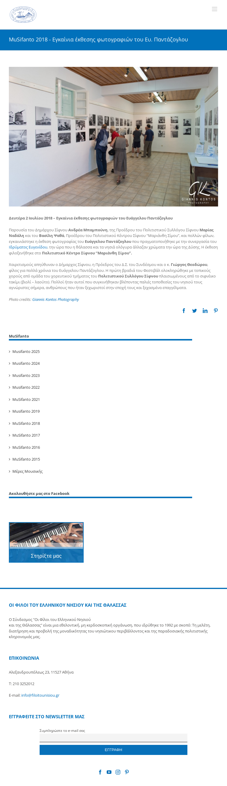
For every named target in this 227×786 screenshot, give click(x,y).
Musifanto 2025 (26, 351)
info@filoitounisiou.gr (40, 695)
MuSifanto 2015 (26, 459)
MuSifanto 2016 (26, 447)
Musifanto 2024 (26, 363)
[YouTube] (109, 772)
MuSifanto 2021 (26, 399)
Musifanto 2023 (26, 375)
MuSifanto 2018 (26, 423)
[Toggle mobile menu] (215, 9)
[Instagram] (118, 772)
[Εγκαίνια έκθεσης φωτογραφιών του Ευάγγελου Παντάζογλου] (113, 136)
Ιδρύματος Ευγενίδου (28, 247)
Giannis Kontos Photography (55, 299)
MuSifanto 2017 (26, 435)
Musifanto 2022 (26, 387)
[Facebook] (100, 772)
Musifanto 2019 (26, 411)
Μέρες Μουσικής (27, 471)
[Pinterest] (126, 772)
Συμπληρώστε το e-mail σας (62, 730)
